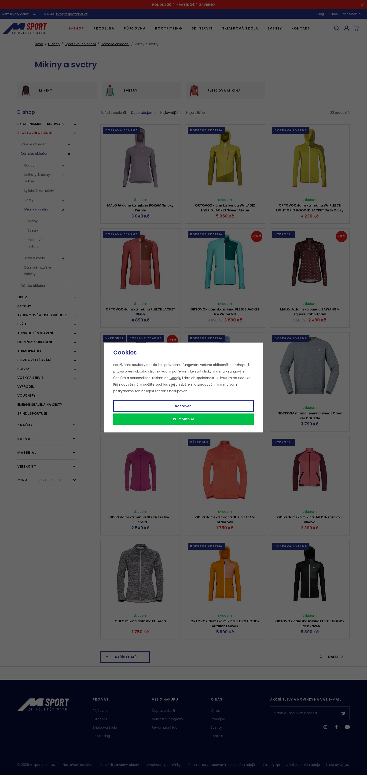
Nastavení (183, 406)
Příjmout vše (183, 419)
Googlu (175, 378)
